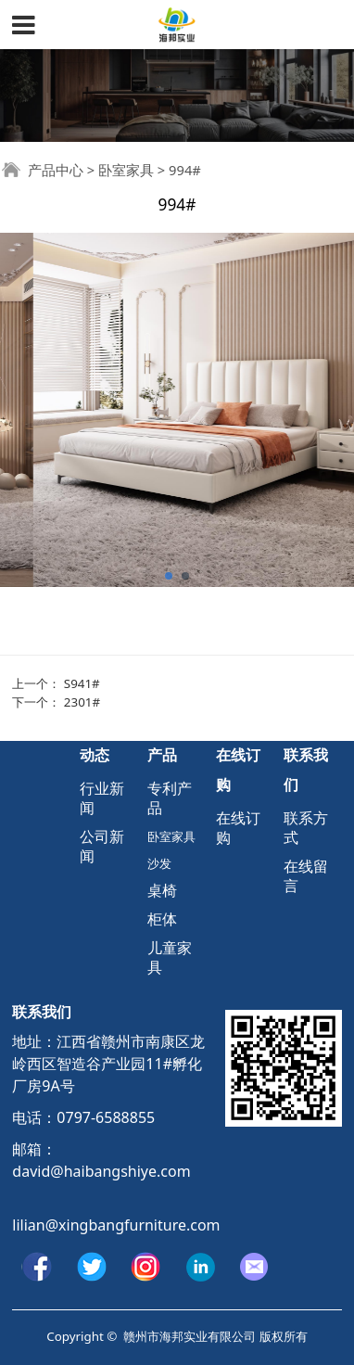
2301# (82, 702)
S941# (82, 683)
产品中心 (55, 169)
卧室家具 (126, 169)
